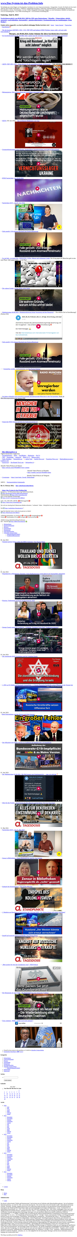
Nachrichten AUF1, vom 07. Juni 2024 (13, 203)
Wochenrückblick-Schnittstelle (16, 482)
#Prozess (6, 527)
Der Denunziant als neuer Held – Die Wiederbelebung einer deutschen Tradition (25, 993)
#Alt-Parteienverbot (9, 531)
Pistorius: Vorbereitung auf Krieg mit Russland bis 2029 (18, 600)
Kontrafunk (10, 457)
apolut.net (18, 457)
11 (10, 1093)
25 (10, 1097)
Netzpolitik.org (17, 459)
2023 (5, 1153)
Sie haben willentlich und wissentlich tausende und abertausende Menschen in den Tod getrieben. (30, 396)
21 (17, 1095)
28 (17, 1097)
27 (14, 1097)
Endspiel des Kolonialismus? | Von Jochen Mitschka (17, 886)
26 (12, 1097)
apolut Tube (28, 459)
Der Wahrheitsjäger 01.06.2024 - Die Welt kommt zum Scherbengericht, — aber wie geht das (29, 774)
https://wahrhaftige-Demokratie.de (14, 508)
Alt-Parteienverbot (8, 1065)
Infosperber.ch (29, 462)
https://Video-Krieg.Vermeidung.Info (12, 502)
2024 (5, 1134)
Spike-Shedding (6, 459)
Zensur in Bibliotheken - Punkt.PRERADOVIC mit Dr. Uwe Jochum (22, 858)
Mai (8, 1108)
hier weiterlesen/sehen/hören (24, 485)
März (8, 1111)
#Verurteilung (7, 528)
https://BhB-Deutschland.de (18, 521)
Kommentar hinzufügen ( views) (13, 1051)
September (10, 1121)
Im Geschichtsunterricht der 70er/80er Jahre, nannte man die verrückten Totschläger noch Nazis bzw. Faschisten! (35, 35)
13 (14, 1093)
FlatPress (20, 1235)
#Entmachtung (7, 524)
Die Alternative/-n (9, 452)
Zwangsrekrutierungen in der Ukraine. (13, 149)
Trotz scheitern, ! (17, 1021)
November (10, 1118)
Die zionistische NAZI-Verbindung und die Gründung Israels (20, 656)
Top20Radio (22, 455)
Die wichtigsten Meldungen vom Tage (28, 121)
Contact (6, 1186)
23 (4, 1097)
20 (14, 1095)
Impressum (7, 1071)
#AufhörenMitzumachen (13, 535)
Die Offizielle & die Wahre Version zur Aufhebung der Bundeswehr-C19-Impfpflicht (26, 742)
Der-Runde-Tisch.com (17, 462)
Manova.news (36, 457)
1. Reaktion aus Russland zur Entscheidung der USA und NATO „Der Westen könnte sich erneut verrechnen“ (34, 912)
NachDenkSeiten (7, 455)
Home (5, 1193)
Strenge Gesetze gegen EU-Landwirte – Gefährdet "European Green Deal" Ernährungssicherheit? (30, 627)
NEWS (4, 121)
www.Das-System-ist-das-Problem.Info (22, 3)
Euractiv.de (5, 462)
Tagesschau (68, 25)
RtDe (15, 455)
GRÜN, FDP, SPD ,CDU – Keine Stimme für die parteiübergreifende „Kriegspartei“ (26, 64)
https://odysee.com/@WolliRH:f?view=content (15, 467)
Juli (8, 1124)
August (9, 1123)
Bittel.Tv (25, 457)
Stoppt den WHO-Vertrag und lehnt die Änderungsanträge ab (20, 422)
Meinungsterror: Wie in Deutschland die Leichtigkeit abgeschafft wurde (23, 92)
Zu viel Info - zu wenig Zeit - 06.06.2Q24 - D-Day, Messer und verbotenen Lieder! (26, 258)
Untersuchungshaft (9, 1059)
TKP (3, 457)
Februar (9, 1112)
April (8, 1110)
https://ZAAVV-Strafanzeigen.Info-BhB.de (14, 498)
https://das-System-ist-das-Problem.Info (14, 490)
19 (12, 1095)
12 (12, 1093)
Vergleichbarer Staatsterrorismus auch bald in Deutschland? (41, 149)
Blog (5, 1194)
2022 (5, 1171)
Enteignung (7, 1063)
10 (7, 1093)
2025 (5, 1115)
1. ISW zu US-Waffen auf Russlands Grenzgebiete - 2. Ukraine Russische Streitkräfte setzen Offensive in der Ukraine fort (37, 685)
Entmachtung (7, 1058)
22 (19, 1095)
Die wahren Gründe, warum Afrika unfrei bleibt (16, 288)
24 (7, 1097)
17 (7, 1095)
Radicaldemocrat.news (66, 459)
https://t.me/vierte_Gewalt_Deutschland (22, 477)
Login (5, 1200)
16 (4, 1095)
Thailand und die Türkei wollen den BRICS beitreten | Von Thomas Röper (23, 542)
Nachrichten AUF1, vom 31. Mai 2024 (13, 830)
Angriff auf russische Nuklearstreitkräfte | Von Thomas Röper (20, 935)
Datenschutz (7, 1069)
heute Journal (59, 25)
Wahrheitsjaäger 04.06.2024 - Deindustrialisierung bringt (19, 312)
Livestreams (5, 477)
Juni (8, 1107)
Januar (8, 1114)
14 (17, 1093)
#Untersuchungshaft (9, 525)
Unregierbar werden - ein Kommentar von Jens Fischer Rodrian (21, 369)
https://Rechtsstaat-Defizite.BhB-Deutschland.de (15, 493)
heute (52, 25)
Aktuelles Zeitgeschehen (37, 1050)
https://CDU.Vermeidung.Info (19, 495)
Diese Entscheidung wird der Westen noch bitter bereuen (18, 714)
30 (4, 1099)
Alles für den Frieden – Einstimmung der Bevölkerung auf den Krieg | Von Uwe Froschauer (28, 803)
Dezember (9, 1117)
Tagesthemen (5, 27)
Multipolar (31, 455)
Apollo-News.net (39, 459)
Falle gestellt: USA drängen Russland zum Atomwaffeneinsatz (20, 231)
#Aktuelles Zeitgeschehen (10, 533)
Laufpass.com (5, 461)
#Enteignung (7, 530)
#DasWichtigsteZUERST (13, 534)
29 (19, 1097)
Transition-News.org (52, 459)
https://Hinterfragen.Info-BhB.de (11, 512)
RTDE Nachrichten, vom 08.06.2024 (13, 178)
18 (10, 1095)
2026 (5, 1105)
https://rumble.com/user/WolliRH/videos (39, 472)
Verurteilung (7, 1062)
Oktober (9, 1120)
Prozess (6, 1061)
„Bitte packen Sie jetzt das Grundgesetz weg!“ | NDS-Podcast (20, 964)
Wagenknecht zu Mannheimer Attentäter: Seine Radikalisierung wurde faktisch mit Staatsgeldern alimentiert (33, 574)
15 (19, 1093)
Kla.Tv (38, 455)
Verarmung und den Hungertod (44, 312)
